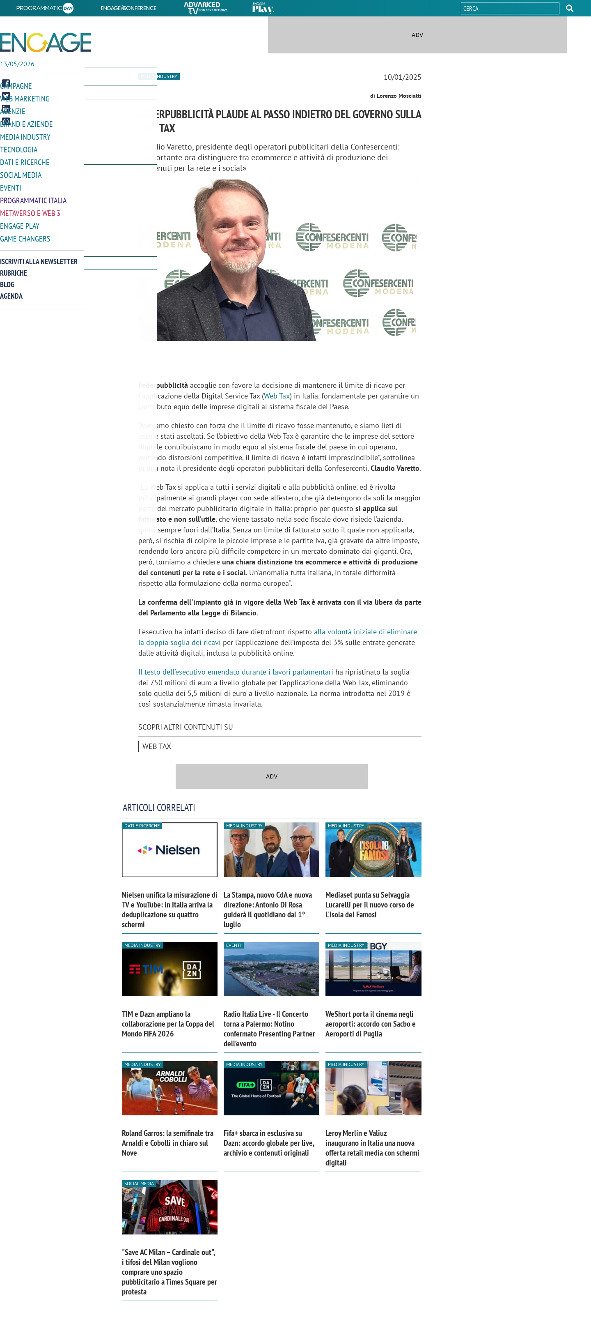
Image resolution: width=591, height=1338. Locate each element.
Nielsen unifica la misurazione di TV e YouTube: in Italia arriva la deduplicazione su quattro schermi (170, 909)
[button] (570, 8)
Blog (7, 279)
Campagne (15, 86)
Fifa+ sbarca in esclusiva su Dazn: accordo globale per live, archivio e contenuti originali (269, 1143)
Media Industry (23, 135)
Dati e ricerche (23, 159)
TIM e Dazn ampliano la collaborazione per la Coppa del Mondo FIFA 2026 (168, 1024)
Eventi (10, 184)
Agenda (11, 290)
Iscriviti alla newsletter (39, 256)
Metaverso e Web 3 (28, 209)
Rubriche (13, 267)
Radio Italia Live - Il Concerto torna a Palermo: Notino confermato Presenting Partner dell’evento (269, 1028)
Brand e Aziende (24, 122)
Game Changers (23, 233)
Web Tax (277, 396)
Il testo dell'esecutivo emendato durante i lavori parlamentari (235, 672)
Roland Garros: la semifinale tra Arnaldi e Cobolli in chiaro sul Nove (167, 1143)
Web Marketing (23, 98)
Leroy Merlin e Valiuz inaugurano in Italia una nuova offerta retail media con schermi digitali (372, 1148)
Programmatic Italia (31, 196)
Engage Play (18, 221)
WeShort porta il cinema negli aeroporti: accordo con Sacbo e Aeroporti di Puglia (370, 1024)
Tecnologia (17, 147)
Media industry (159, 76)
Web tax (156, 746)
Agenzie (11, 110)
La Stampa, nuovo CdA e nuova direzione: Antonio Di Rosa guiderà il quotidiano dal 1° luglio (268, 909)
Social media (19, 172)
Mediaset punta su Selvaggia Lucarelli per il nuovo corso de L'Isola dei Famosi (369, 904)
